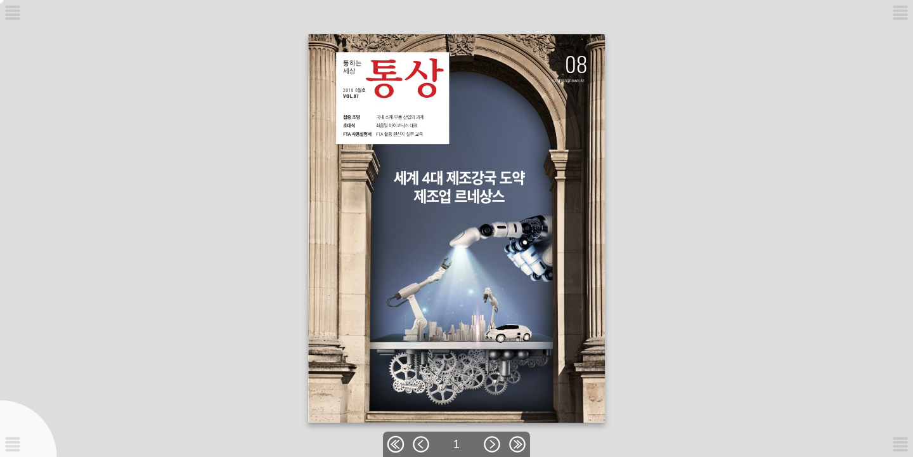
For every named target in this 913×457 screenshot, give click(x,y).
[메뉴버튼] (12, 444)
